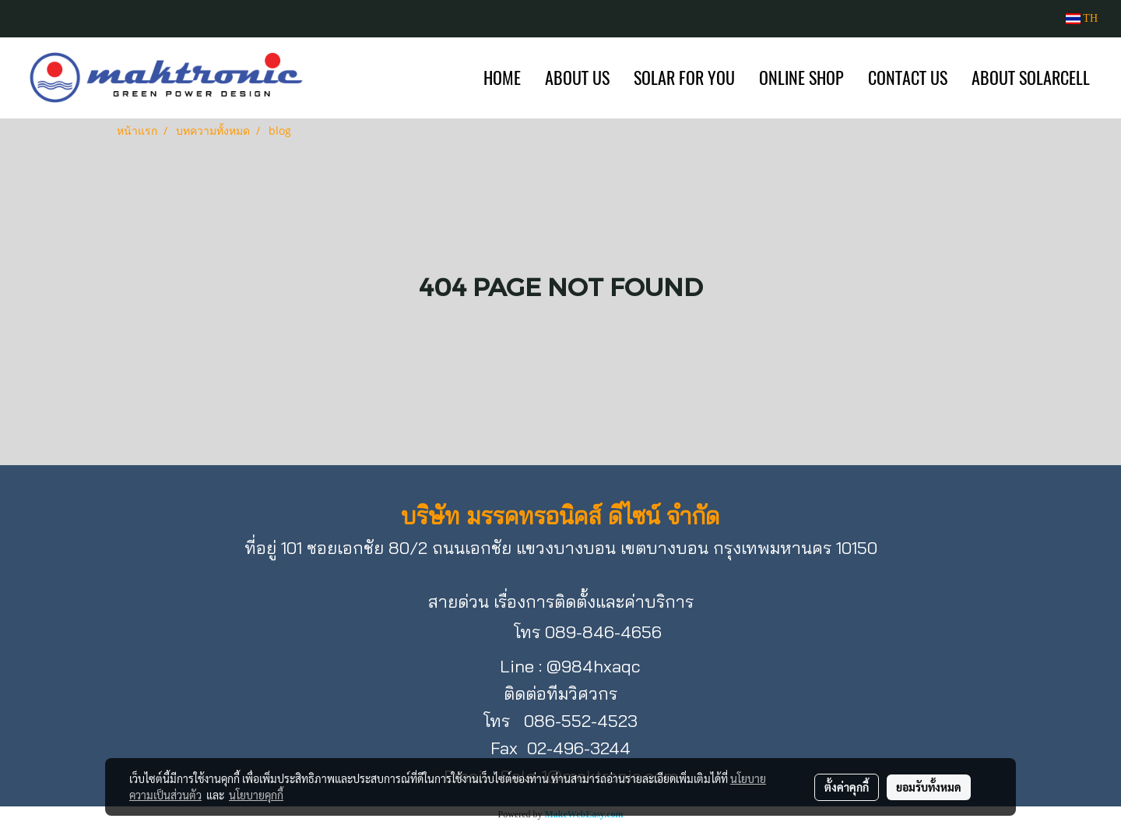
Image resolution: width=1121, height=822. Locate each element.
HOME (502, 78)
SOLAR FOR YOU (684, 78)
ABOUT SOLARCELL (1031, 78)
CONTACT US (907, 78)
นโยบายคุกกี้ (256, 795)
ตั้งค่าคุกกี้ (846, 787)
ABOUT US (577, 78)
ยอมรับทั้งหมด (928, 787)
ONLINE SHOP (801, 78)
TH (1082, 18)
